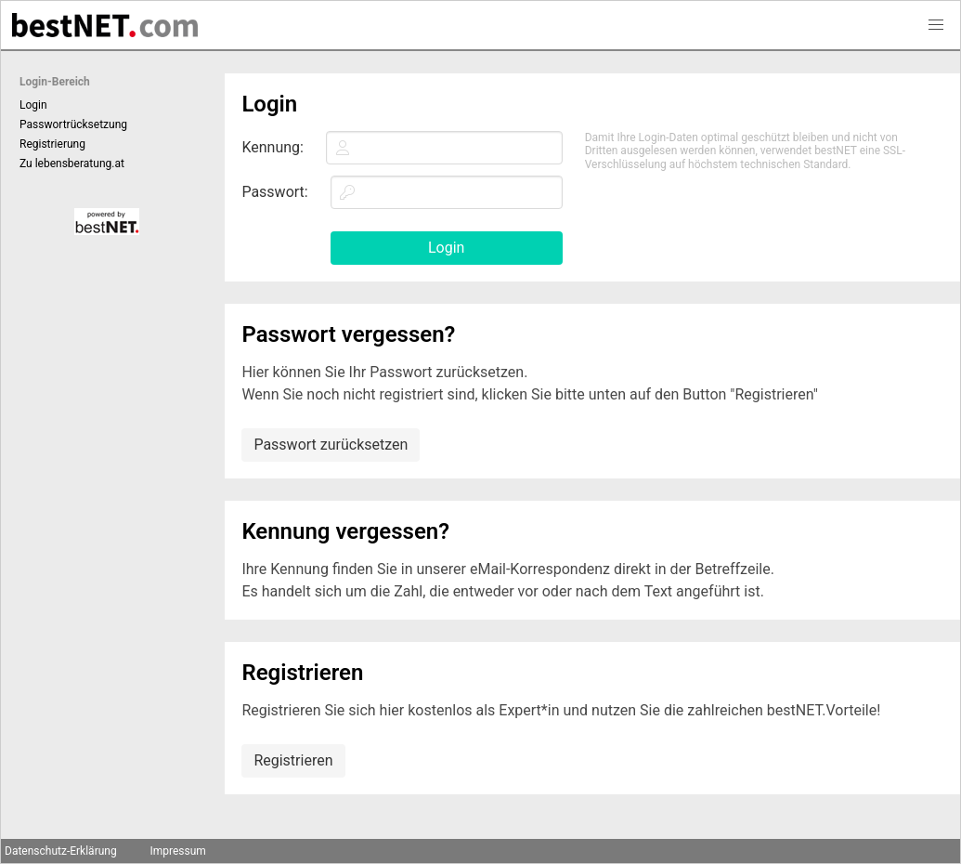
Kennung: (272, 147)
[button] (936, 25)
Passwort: (274, 192)
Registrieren (292, 760)
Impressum (177, 850)
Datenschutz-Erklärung (61, 850)
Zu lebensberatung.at (71, 163)
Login (33, 104)
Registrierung (52, 144)
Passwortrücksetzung (73, 124)
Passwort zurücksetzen (330, 444)
